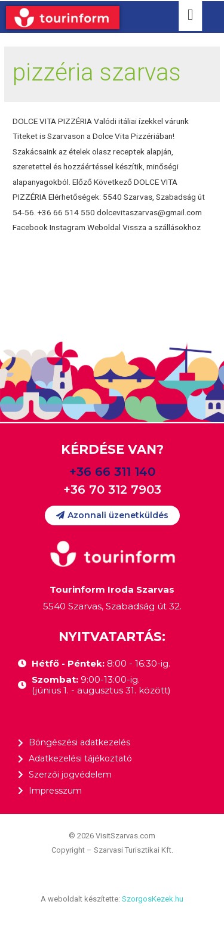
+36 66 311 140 (112, 471)
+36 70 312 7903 (112, 489)
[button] (112, 515)
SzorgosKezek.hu (152, 898)
